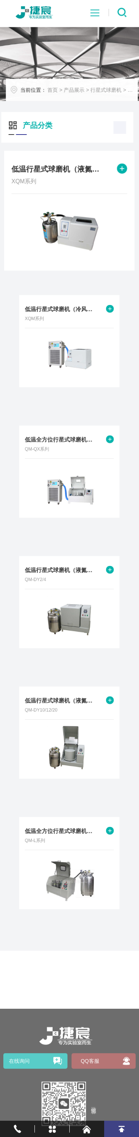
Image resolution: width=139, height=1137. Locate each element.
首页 (57, 92)
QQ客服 (90, 1091)
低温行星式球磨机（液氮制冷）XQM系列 (58, 170)
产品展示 (77, 92)
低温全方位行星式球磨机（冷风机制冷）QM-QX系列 (62, 444)
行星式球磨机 (109, 92)
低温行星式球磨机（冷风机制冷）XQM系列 (62, 314)
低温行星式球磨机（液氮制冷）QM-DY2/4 (62, 575)
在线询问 (19, 1091)
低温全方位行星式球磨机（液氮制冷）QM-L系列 (62, 836)
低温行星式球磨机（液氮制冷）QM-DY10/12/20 (62, 705)
